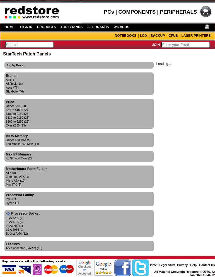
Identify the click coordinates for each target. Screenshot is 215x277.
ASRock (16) (14, 83)
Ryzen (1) (12, 203)
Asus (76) (12, 87)
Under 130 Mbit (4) (18, 140)
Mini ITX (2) (13, 184)
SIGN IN (26, 27)
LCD (143, 36)
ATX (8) (11, 172)
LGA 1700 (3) (14, 221)
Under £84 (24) (16, 106)
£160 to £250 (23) (17, 121)
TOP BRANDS (72, 27)
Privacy (182, 265)
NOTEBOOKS (125, 36)
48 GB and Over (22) (19, 158)
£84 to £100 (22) (17, 109)
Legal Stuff (167, 265)
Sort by (14, 65)
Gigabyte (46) (15, 91)
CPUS (173, 36)
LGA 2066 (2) (14, 229)
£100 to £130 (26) (17, 113)
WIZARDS (121, 27)
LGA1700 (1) (14, 225)
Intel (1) (11, 199)
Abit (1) (10, 79)
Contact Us (207, 265)
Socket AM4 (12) (17, 233)
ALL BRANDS (98, 27)
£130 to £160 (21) (17, 117)
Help (193, 265)
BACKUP (158, 36)
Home (153, 265)
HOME (9, 27)
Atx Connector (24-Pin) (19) (24, 248)
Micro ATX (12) (15, 180)
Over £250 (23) (16, 125)
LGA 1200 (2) (14, 218)
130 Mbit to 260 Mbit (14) (22, 143)
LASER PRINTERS (196, 36)
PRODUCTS (46, 27)
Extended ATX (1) (17, 176)
